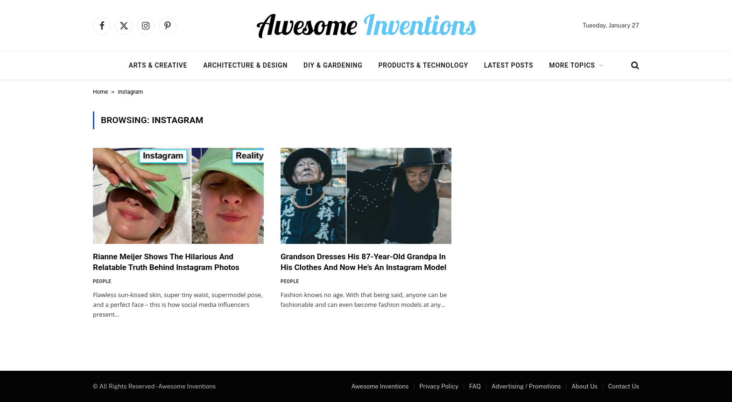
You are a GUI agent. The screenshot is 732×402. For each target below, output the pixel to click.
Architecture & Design (245, 65)
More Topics (572, 65)
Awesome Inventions (379, 386)
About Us (584, 386)
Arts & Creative (158, 65)
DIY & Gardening (332, 65)
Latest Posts (509, 65)
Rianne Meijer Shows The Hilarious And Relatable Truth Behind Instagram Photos (166, 262)
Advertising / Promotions (526, 386)
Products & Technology (423, 65)
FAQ (475, 386)
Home (100, 92)
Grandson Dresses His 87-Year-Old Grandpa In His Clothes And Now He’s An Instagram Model (363, 262)
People (102, 281)
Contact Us (623, 386)
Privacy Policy (438, 386)
